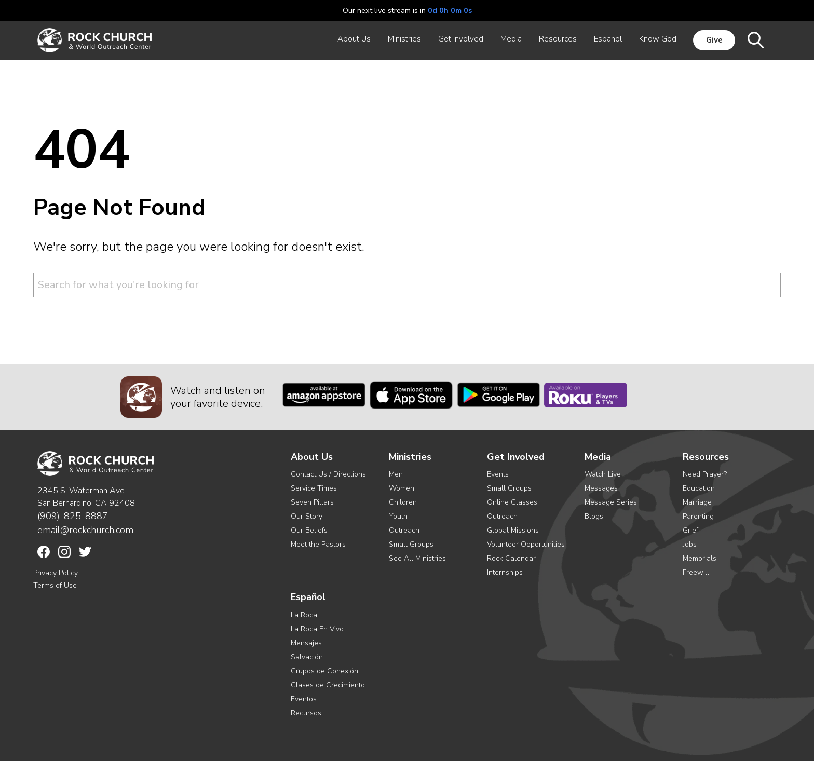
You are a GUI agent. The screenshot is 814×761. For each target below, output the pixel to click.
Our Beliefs (309, 530)
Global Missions (513, 530)
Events (498, 474)
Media (598, 457)
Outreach (404, 530)
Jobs (690, 544)
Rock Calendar (511, 558)
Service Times (314, 488)
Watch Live (603, 474)
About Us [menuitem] (354, 39)
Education (699, 488)
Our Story (306, 516)
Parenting (698, 516)
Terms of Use (55, 585)
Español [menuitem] (608, 39)
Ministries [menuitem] (404, 39)
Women (401, 488)
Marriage (697, 502)
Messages (601, 488)
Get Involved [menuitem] (460, 39)
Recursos (306, 713)
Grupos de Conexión (324, 671)
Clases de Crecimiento (328, 685)
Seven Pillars (312, 502)
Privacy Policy (55, 573)
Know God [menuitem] (657, 39)
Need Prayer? (705, 474)
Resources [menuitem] (558, 39)
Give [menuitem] (714, 40)
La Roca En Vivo (317, 629)
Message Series (611, 502)
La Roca (304, 615)
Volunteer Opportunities (526, 544)
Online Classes (512, 502)
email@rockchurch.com (85, 530)
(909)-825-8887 (72, 516)
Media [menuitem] (511, 39)
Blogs (594, 516)
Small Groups (411, 544)
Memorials (699, 558)
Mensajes (306, 643)
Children (403, 502)
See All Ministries (417, 558)
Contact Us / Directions (328, 474)
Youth (398, 516)
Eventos (304, 699)
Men (396, 474)
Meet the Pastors (318, 544)
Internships (505, 572)
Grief (690, 530)
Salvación (307, 657)
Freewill (696, 572)
